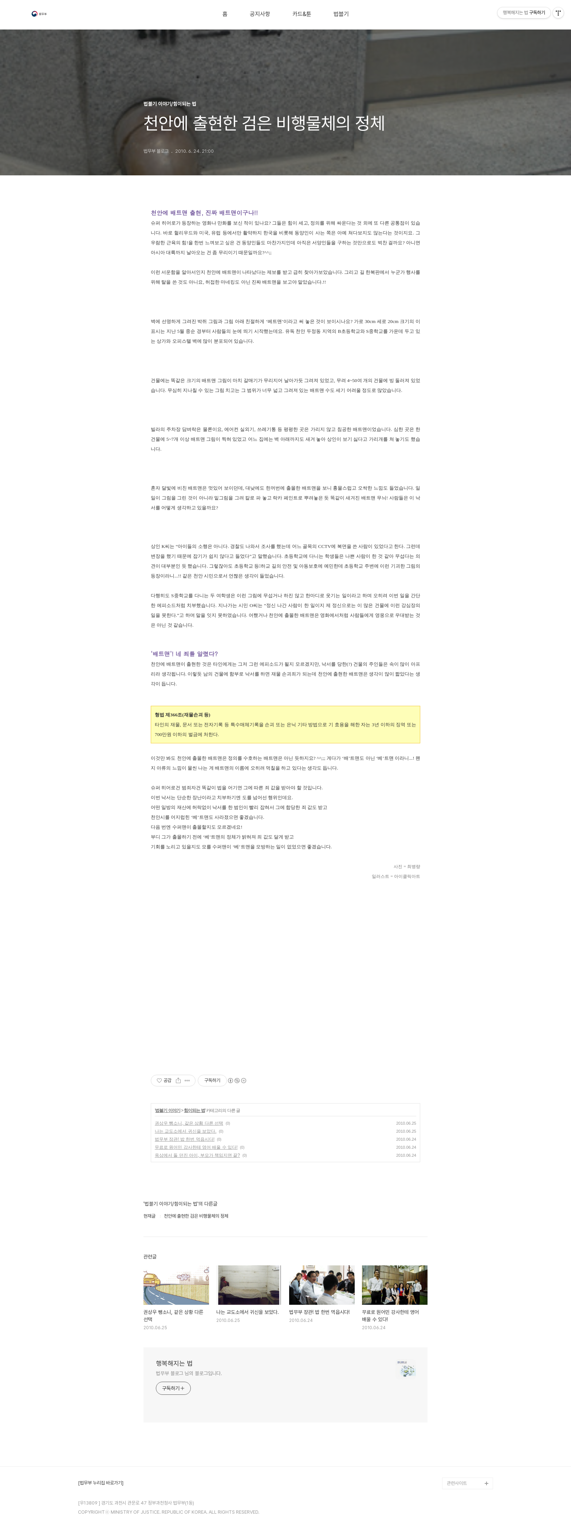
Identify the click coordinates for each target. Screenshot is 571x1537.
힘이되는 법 (194, 1110)
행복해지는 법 (174, 1363)
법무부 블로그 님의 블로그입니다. (189, 1373)
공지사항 (260, 14)
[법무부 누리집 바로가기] (100, 1483)
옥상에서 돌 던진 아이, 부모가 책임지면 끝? (197, 1155)
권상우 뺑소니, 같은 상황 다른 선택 (189, 1123)
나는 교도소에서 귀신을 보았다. (185, 1131)
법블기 (341, 14)
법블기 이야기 (167, 1110)
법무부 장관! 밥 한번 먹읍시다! (184, 1139)
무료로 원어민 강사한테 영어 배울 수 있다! (196, 1147)
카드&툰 (301, 14)
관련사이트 (457, 1483)
